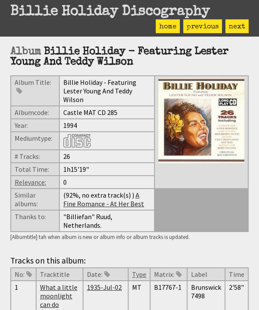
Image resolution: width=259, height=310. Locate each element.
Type (139, 274)
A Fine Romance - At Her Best (103, 199)
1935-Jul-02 (104, 287)
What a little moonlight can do (58, 296)
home (167, 27)
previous (203, 27)
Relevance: (30, 182)
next (237, 27)
